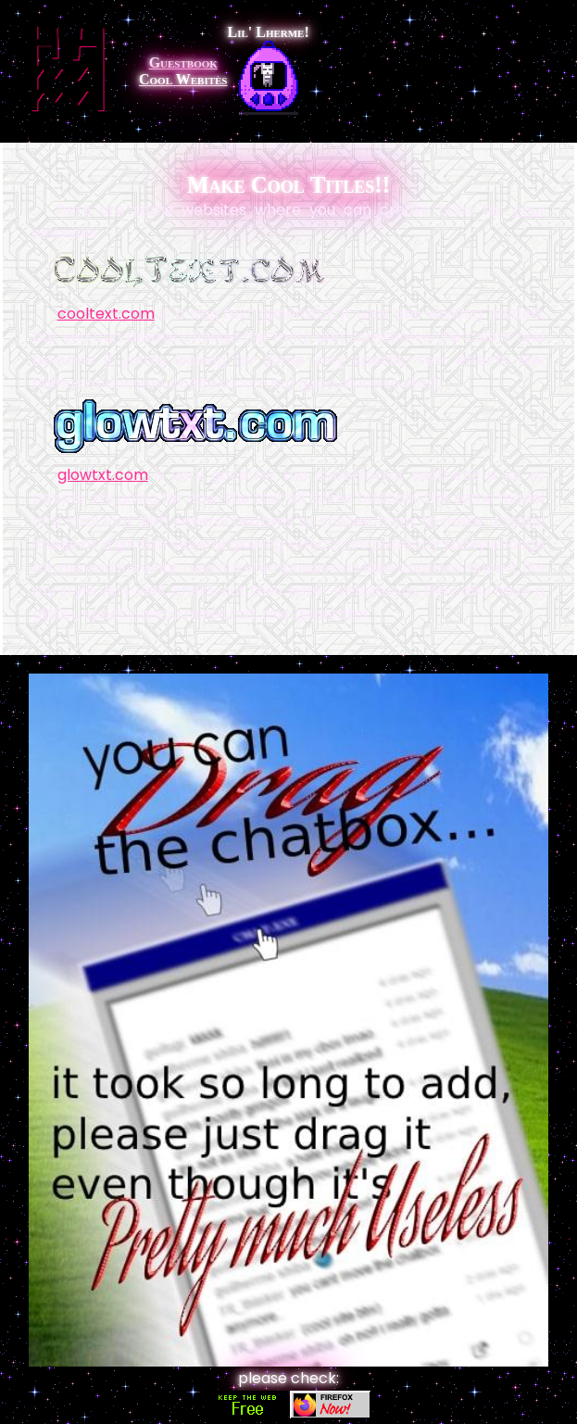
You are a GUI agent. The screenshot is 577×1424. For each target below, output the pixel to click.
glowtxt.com (102, 474)
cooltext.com (106, 313)
